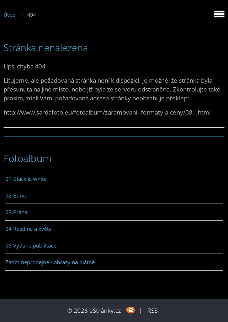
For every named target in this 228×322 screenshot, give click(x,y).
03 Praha (16, 212)
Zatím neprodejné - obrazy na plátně (50, 262)
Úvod (10, 14)
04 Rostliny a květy (28, 228)
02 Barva (16, 195)
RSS (152, 310)
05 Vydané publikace (30, 245)
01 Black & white (26, 178)
